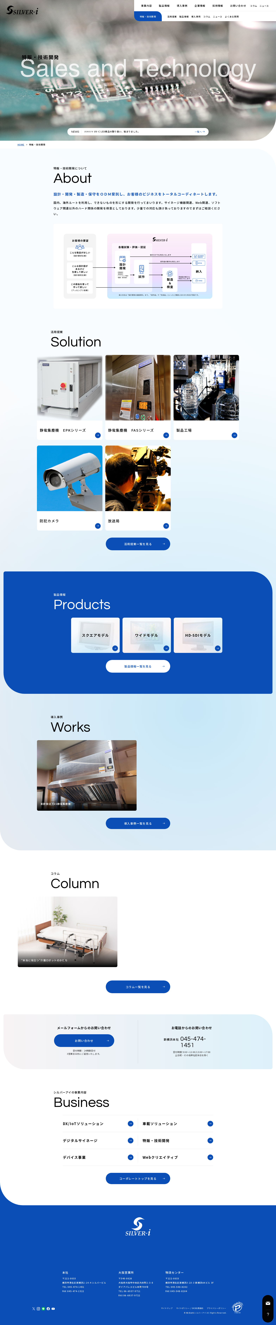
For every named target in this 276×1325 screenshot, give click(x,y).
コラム (253, 5)
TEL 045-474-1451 (73, 1286)
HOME (21, 144)
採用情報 (217, 5)
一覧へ (198, 132)
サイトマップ (167, 1308)
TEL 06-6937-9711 (129, 1291)
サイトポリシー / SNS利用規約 (189, 1308)
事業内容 (146, 5)
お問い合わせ (238, 5)
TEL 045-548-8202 (176, 1286)
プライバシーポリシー (216, 1308)
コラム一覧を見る (138, 987)
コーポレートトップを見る (137, 1178)
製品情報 (164, 5)
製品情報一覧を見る (138, 666)
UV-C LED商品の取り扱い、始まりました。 (117, 131)
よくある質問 (232, 16)
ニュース (264, 5)
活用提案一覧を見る (138, 544)
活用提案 (172, 16)
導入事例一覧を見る (138, 823)
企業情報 (200, 5)
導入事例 (182, 5)
